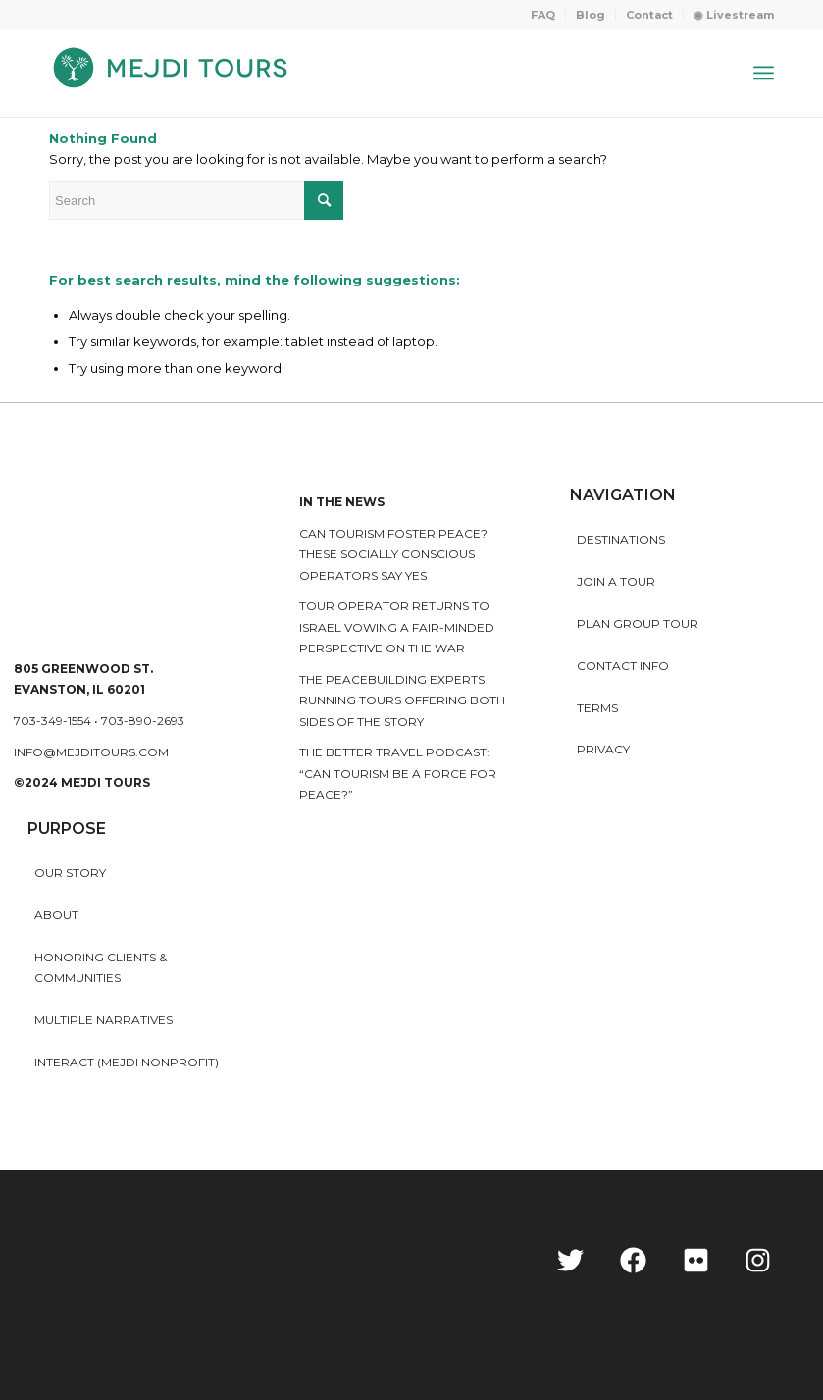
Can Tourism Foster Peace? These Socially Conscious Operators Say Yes (393, 554)
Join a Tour (616, 581)
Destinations (621, 539)
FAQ (543, 15)
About (56, 914)
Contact (649, 15)
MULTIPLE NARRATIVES (103, 1019)
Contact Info (623, 665)
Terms (597, 707)
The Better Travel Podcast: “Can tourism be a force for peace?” (397, 773)
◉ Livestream (734, 15)
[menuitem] (543, 15)
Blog (590, 15)
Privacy (603, 749)
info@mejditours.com (91, 752)
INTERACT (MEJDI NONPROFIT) (126, 1062)
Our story (70, 872)
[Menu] (763, 72)
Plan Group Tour (637, 623)
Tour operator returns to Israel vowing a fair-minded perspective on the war (396, 626)
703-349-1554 (52, 720)
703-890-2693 (142, 720)
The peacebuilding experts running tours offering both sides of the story (402, 700)
